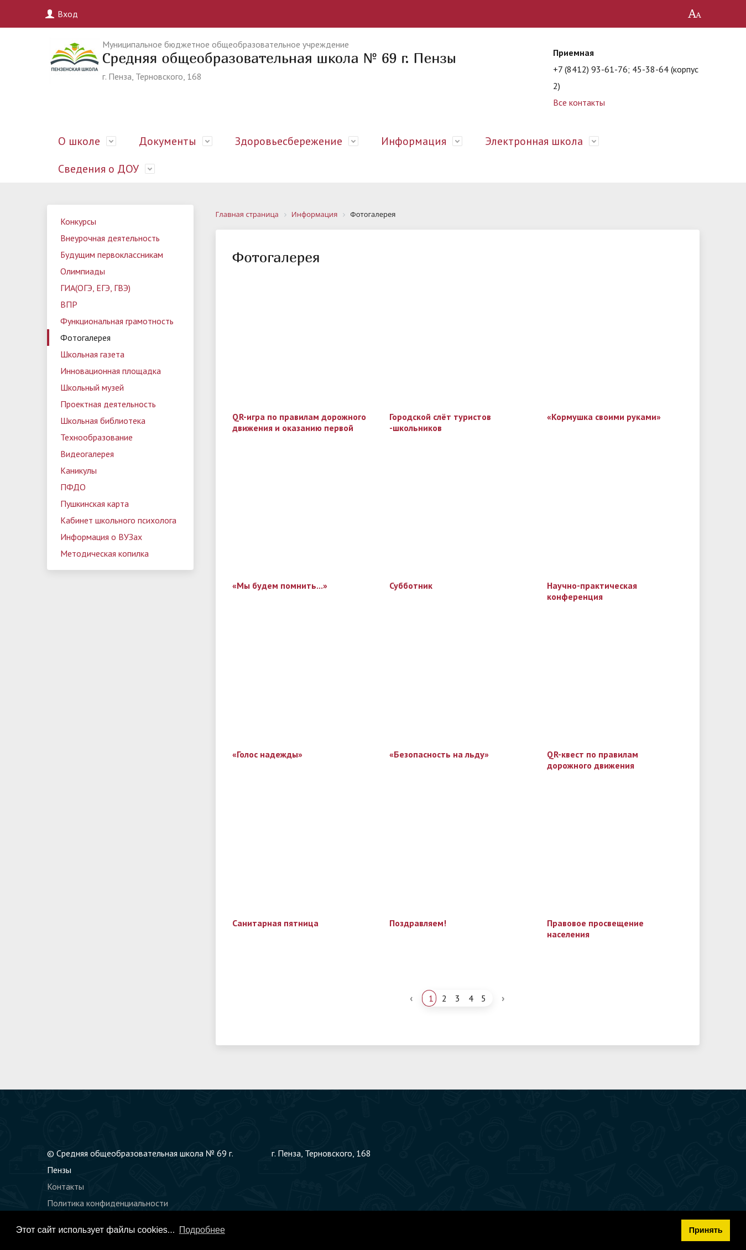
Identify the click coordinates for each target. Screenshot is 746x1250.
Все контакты (579, 102)
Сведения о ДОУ (98, 169)
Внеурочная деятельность (110, 237)
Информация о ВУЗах (101, 536)
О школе (79, 141)
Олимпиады (82, 271)
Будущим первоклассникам (111, 254)
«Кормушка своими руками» (604, 416)
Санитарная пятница (275, 923)
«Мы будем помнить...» (279, 585)
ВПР (68, 304)
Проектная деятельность (108, 403)
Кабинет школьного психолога (118, 520)
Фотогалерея (85, 337)
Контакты (65, 1186)
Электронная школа (534, 141)
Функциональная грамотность (117, 320)
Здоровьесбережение (288, 141)
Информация (413, 141)
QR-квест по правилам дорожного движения (592, 760)
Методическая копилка (104, 553)
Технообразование (96, 437)
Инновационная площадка (110, 370)
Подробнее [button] (202, 1230)
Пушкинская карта (94, 503)
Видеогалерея (87, 453)
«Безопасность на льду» (439, 754)
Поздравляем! (417, 923)
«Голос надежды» (267, 754)
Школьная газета (92, 354)
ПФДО (73, 486)
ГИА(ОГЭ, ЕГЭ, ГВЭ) (95, 287)
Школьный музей (92, 387)
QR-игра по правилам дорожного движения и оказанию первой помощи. (299, 427)
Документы (167, 141)
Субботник (410, 585)
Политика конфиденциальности (107, 1202)
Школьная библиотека (102, 420)
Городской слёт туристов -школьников (440, 422)
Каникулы (78, 470)
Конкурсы (78, 221)
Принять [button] (706, 1230)
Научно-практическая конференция (592, 591)
